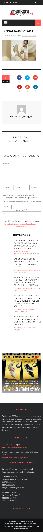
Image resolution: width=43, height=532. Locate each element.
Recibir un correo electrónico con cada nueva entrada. (22, 202)
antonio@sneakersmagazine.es (14, 447)
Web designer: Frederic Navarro (20, 524)
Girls (27, 252)
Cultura (22, 252)
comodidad (17, 270)
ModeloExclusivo (20, 254)
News (28, 254)
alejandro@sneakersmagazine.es (15, 457)
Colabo (16, 252)
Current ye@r (21, 210)
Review (34, 328)
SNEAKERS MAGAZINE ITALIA (21, 522)
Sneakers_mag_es (29, 36)
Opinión (28, 328)
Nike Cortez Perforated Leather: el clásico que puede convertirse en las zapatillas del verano (27, 301)
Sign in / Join (10, 2)
